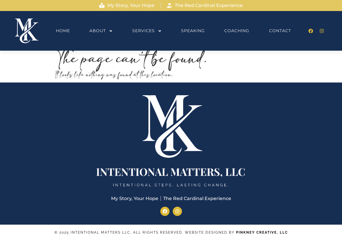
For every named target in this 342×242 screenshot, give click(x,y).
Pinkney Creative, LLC (262, 232)
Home (63, 30)
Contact (280, 30)
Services (147, 31)
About (101, 31)
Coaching (236, 30)
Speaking (193, 30)
